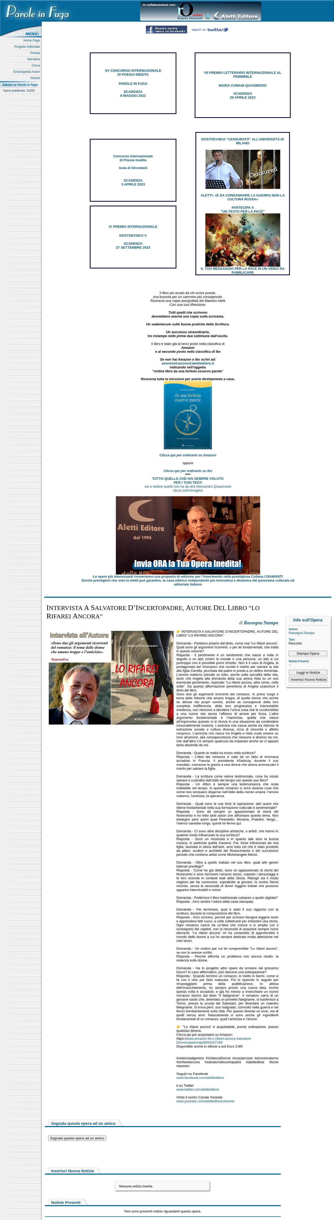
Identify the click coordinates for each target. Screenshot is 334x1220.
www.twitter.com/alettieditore (197, 1089)
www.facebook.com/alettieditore (200, 1078)
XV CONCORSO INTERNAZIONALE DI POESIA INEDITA (133, 72)
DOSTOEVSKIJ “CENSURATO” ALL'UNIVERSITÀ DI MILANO (242, 141)
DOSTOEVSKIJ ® (133, 235)
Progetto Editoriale (28, 47)
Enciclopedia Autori (27, 72)
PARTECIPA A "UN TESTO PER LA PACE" (242, 209)
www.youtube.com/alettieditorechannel (205, 1101)
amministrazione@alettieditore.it (188, 363)
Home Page (32, 40)
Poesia (36, 53)
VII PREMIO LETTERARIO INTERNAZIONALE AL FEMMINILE (242, 75)
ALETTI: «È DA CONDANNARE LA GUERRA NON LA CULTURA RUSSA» (243, 197)
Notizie (36, 78)
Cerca (37, 65)
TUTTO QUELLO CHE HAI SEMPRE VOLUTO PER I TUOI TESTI (188, 481)
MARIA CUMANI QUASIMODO (243, 85)
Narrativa (34, 59)
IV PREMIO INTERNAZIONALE (133, 227)
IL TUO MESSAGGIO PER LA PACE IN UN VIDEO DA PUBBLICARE (242, 270)
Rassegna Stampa (301, 633)
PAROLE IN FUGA (133, 84)
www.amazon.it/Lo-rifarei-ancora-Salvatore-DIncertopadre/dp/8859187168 (214, 1040)
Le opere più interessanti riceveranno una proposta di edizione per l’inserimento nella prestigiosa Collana (188, 576)
